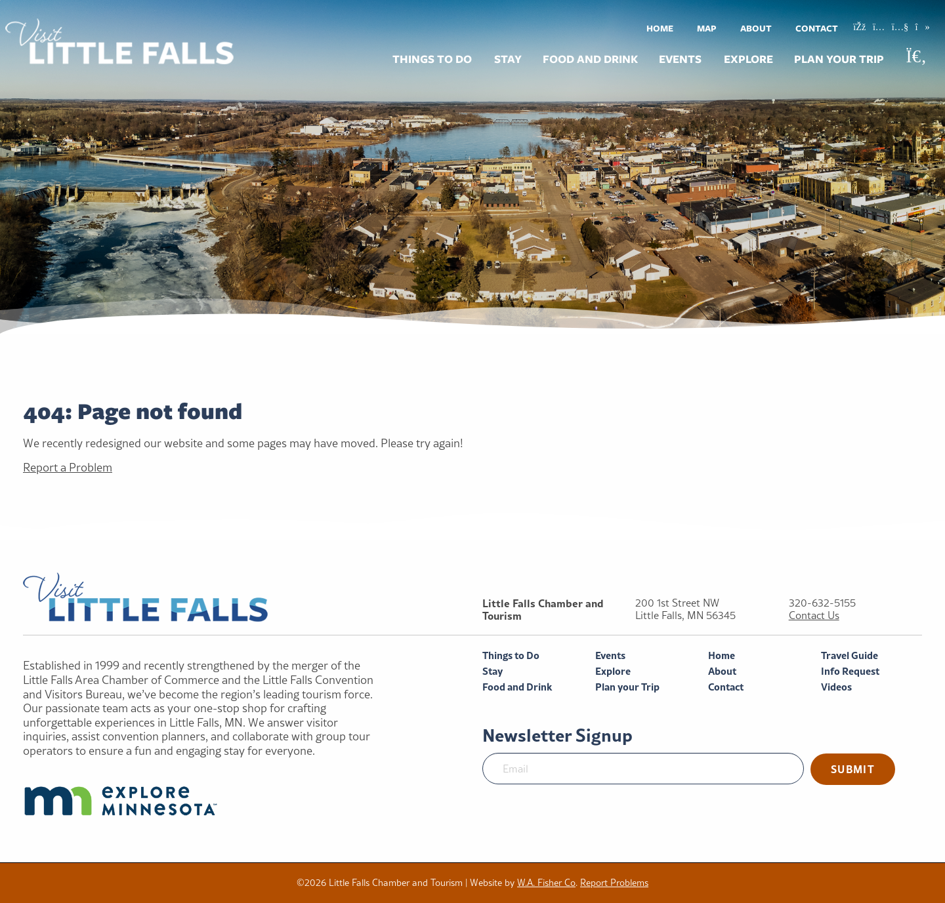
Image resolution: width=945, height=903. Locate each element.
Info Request (850, 671)
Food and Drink (590, 59)
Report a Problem (67, 467)
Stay (508, 59)
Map (707, 28)
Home (659, 28)
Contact (816, 28)
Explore (748, 59)
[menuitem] (660, 28)
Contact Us (814, 615)
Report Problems (614, 882)
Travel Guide (849, 655)
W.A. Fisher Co (546, 882)
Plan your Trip (839, 59)
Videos (836, 687)
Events (680, 59)
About (756, 28)
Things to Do (432, 59)
